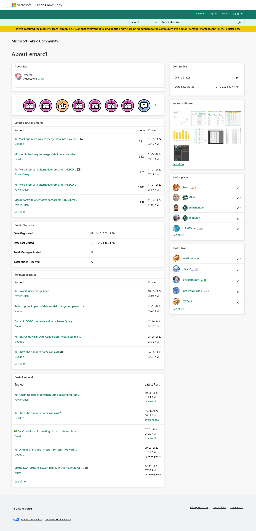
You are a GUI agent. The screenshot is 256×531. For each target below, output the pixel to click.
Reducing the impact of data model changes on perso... (48, 306)
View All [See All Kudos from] (178, 309)
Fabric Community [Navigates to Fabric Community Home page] (48, 5)
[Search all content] (202, 22)
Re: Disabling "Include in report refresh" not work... (45, 449)
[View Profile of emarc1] (152, 401)
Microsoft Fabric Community (35, 40)
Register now (232, 29)
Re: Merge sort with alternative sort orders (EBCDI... (45, 169)
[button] (181, 118)
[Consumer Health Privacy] (58, 519)
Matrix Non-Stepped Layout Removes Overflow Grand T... (49, 468)
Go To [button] (236, 13)
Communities (116, 4)
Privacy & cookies (199, 507)
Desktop (19, 143)
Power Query (21, 174)
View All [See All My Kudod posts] (20, 364)
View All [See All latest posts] (20, 212)
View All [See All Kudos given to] (178, 235)
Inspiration (86, 4)
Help (224, 13)
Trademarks (236, 507)
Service (18, 311)
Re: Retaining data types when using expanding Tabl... (47, 394)
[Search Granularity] (144, 22)
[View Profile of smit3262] (153, 419)
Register (200, 13)
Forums (70, 4)
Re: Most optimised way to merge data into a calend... (47, 139)
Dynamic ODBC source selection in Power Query (43, 321)
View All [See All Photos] (178, 164)
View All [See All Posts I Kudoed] (20, 481)
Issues (17, 473)
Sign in (213, 13)
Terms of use (219, 507)
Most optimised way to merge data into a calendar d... (47, 154)
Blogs (132, 4)
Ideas (100, 4)
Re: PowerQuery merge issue (31, 291)
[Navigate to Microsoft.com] (21, 5)
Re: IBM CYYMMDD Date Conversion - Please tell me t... (48, 336)
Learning (146, 4)
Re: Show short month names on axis (37, 352)
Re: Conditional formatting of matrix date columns (48, 431)
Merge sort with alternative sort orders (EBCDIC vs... (45, 200)
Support (161, 4)
